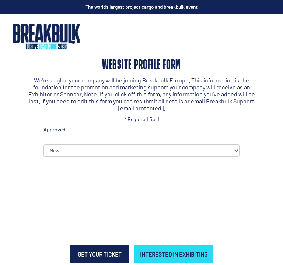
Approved (54, 129)
